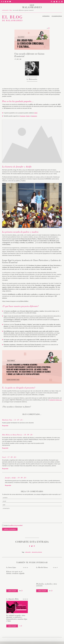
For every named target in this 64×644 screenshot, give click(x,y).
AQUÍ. (35, 113)
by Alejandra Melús (12, 599)
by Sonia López (11, 567)
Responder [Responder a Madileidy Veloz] (5, 425)
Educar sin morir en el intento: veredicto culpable (15, 572)
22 (50, 590)
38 (21, 590)
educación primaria (37, 552)
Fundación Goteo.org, (55, 400)
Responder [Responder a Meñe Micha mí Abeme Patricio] (5, 448)
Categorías (45, 16)
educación (28, 552)
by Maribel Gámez (42, 567)
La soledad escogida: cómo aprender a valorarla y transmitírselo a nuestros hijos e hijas (16, 618)
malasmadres (5, 10)
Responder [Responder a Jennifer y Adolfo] (8, 485)
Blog (11, 10)
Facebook (22, 116)
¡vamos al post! (12, 590)
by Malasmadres (32, 79)
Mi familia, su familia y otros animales (46, 585)
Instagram (34, 116)
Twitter (28, 116)
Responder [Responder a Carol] (5, 468)
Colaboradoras (57, 16)
